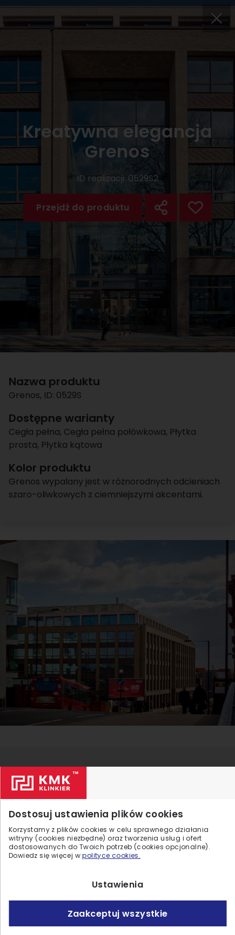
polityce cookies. (111, 855)
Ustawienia (117, 884)
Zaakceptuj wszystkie (118, 913)
